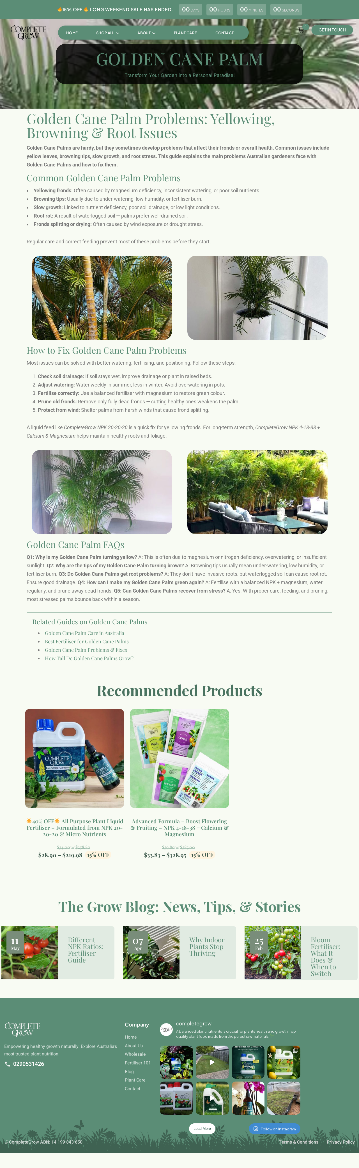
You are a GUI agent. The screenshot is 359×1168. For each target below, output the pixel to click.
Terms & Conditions (298, 1142)
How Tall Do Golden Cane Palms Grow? (89, 663)
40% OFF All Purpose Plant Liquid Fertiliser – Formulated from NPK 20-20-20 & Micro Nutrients (74, 827)
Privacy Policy (341, 1142)
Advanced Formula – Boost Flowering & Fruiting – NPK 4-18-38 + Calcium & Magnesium (179, 827)
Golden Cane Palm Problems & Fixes (86, 655)
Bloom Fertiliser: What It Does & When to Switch (325, 956)
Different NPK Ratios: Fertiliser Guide (85, 949)
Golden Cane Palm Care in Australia (84, 638)
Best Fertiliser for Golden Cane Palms (87, 647)
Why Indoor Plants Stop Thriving (206, 946)
